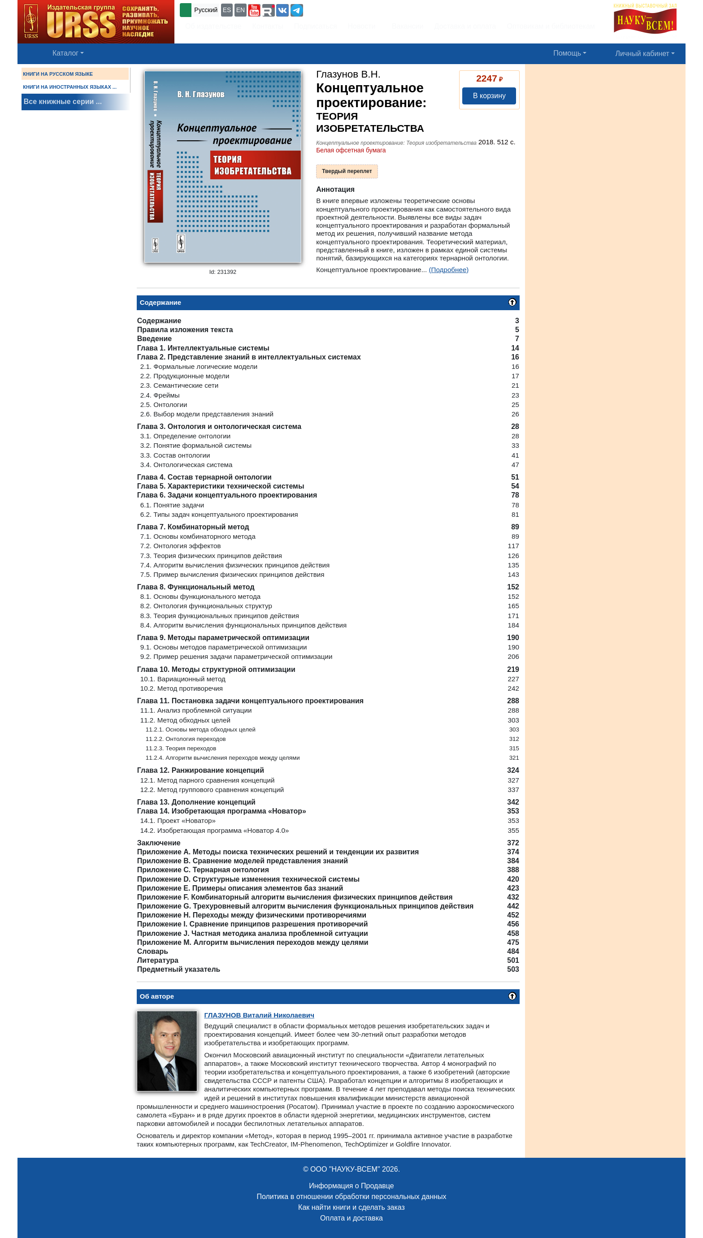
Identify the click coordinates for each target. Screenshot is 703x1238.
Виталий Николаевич (259, 1015)
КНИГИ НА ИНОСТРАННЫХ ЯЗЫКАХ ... (70, 87)
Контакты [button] (267, 26)
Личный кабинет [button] (642, 53)
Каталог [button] (65, 53)
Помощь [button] (567, 53)
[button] (254, 10)
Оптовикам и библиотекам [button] (551, 26)
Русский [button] (205, 9)
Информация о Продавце (351, 1186)
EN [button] (240, 9)
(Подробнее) (449, 269)
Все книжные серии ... (63, 101)
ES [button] (227, 9)
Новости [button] (362, 26)
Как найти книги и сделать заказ (351, 1207)
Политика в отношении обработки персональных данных (351, 1196)
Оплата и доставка (351, 1218)
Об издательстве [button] (213, 26)
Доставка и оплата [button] (465, 26)
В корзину (489, 96)
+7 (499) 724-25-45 (338, 9)
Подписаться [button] (315, 26)
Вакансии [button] (405, 26)
